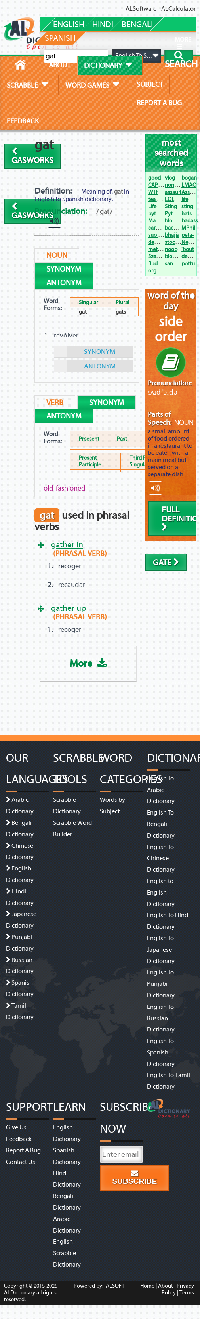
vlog (170, 177)
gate (166, 562)
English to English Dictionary (161, 893)
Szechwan (160, 256)
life (184, 199)
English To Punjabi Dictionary (161, 984)
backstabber (179, 227)
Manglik (157, 220)
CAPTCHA (159, 185)
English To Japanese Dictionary (161, 950)
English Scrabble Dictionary (67, 1253)
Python (173, 213)
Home (147, 1286)
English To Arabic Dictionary (161, 790)
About (165, 1286)
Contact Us (20, 1162)
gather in (67, 544)
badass (189, 220)
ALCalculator (178, 8)
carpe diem (161, 227)
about (59, 65)
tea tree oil (160, 199)
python (157, 213)
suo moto (159, 235)
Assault (190, 192)
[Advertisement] (97, 159)
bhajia (172, 235)
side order (171, 329)
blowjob (175, 256)
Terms (186, 1292)
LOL (169, 199)
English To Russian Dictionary (161, 1018)
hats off (190, 213)
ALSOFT (114, 1286)
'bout (187, 249)
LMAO (188, 185)
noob (171, 249)
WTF (153, 192)
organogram (163, 270)
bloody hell (178, 220)
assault (173, 192)
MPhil (188, 227)
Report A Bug (23, 1150)
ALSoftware (141, 8)
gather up (68, 608)
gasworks (32, 156)
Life (152, 206)
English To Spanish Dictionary (161, 1052)
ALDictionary (19, 1292)
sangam (174, 263)
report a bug (159, 103)
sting (187, 206)
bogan (189, 177)
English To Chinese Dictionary (161, 859)
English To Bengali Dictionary (161, 824)
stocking (175, 242)
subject (150, 84)
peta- (187, 235)
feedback (23, 121)
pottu (188, 263)
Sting (171, 206)
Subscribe (134, 1177)
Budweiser (160, 263)
